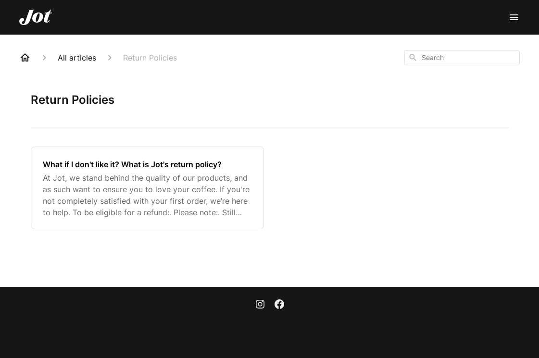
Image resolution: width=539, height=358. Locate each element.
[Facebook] (279, 305)
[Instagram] (260, 305)
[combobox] (462, 57)
